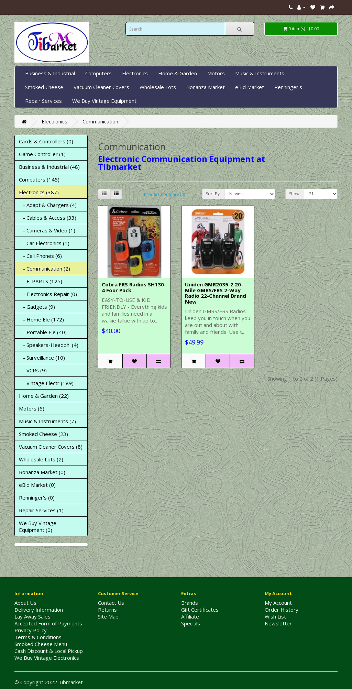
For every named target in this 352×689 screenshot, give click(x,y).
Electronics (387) (39, 192)
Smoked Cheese (44, 87)
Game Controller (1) (42, 154)
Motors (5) (31, 408)
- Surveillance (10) (42, 357)
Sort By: (213, 194)
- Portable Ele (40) (43, 332)
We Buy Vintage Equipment (104, 100)
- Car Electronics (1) (44, 243)
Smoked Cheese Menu (40, 644)
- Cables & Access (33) (47, 217)
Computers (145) (39, 179)
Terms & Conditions (38, 637)
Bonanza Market (205, 87)
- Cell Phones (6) (40, 255)
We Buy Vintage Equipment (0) (37, 526)
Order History (281, 609)
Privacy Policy (30, 630)
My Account (278, 602)
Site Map (108, 616)
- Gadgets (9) (37, 306)
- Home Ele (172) (41, 319)
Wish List (275, 616)
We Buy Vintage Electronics (46, 657)
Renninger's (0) (37, 497)
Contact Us (111, 602)
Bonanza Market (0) (42, 472)
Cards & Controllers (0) (46, 141)
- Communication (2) (44, 268)
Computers (98, 73)
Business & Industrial (50, 73)
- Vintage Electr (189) (46, 383)
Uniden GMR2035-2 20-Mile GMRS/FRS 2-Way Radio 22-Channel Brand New (215, 293)
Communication (100, 121)
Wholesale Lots (158, 87)
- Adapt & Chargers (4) (48, 204)
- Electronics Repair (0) (48, 294)
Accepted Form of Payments (48, 623)
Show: (294, 194)
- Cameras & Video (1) (47, 230)
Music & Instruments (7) (47, 421)
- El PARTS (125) (40, 281)
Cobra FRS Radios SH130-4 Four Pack (134, 287)
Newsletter (278, 623)
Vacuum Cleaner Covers (101, 87)
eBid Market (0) (37, 484)
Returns (107, 609)
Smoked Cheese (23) (43, 433)
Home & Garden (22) (44, 395)
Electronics (135, 73)
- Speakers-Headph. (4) (48, 344)
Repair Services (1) (41, 510)
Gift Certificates (200, 609)
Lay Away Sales (32, 616)
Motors (216, 73)
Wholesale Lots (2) (41, 459)
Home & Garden (177, 73)
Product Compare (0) (164, 194)
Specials (190, 623)
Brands (189, 602)
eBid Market (249, 87)
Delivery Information (38, 609)
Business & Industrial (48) (49, 166)
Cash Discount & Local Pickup (48, 650)
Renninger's (288, 87)
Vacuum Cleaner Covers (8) (50, 446)
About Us (25, 602)
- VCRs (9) (33, 370)
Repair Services (43, 100)
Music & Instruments (259, 73)
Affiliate (190, 616)
